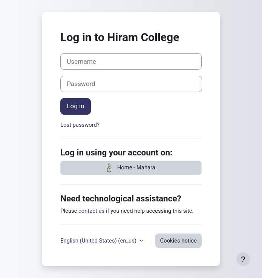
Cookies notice (178, 240)
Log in (75, 106)
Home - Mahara (131, 167)
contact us (91, 210)
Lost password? (80, 124)
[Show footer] (243, 259)
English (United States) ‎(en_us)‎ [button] (99, 240)
